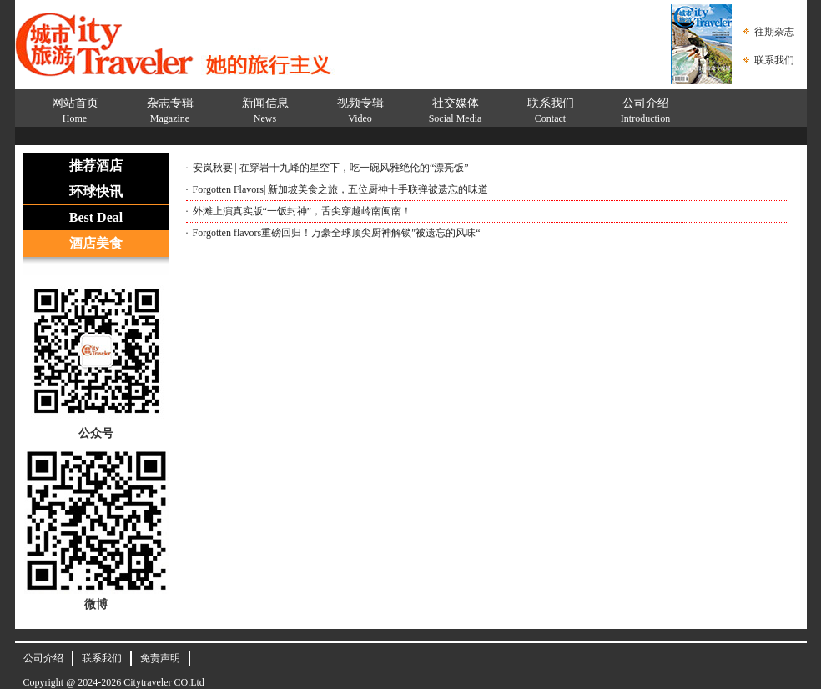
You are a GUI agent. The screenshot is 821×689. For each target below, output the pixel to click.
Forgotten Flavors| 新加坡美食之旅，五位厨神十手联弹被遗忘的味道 (341, 189)
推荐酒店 (96, 165)
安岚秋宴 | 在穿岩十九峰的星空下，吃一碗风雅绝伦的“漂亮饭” (331, 168)
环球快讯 (96, 191)
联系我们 (774, 60)
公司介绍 (43, 658)
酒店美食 (96, 243)
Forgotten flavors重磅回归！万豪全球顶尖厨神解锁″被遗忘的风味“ (337, 233)
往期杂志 (774, 32)
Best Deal (96, 217)
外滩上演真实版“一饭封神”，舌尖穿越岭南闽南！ (302, 211)
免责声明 (160, 658)
